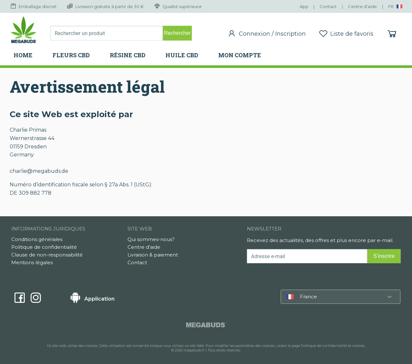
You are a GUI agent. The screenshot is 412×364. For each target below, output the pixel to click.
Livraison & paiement (152, 255)
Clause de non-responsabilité (47, 255)
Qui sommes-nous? (151, 239)
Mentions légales (32, 262)
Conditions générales (36, 239)
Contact (137, 262)
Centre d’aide (143, 247)
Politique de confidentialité (44, 247)
